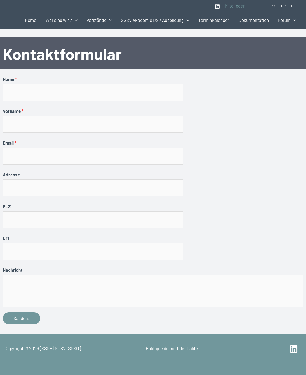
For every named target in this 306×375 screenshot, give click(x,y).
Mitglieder (235, 5)
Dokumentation (253, 20)
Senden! (21, 318)
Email (9, 142)
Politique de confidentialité (172, 348)
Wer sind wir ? (59, 20)
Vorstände (96, 20)
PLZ (7, 206)
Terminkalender (213, 20)
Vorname (13, 111)
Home (30, 20)
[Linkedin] (217, 6)
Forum (284, 20)
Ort (6, 238)
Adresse (11, 174)
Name (10, 79)
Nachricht (12, 269)
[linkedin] (294, 349)
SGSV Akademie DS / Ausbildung (152, 20)
